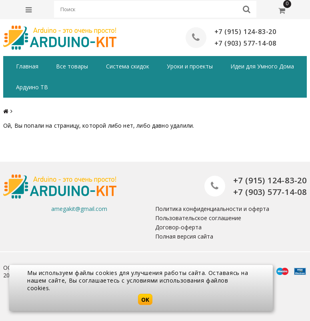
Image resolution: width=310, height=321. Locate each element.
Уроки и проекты (190, 66)
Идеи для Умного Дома (262, 66)
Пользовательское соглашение (198, 218)
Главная (27, 66)
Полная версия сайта (184, 236)
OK (145, 299)
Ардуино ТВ (32, 87)
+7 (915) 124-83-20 (245, 31)
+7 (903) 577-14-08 (245, 43)
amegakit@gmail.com (79, 209)
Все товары (72, 66)
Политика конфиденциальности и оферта (212, 209)
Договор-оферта (178, 227)
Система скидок (127, 66)
